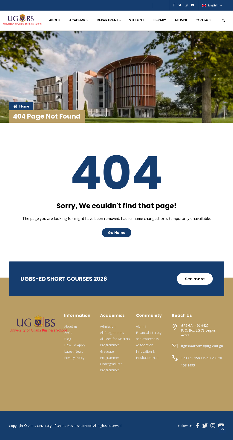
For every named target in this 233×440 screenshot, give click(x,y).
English (210, 5)
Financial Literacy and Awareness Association (148, 338)
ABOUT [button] (55, 20)
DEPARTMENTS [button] (109, 20)
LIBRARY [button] (160, 20)
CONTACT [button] (204, 20)
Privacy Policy (74, 357)
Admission (107, 326)
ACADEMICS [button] (79, 20)
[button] (223, 20)
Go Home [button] (116, 232)
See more (195, 279)
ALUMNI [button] (181, 20)
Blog (67, 339)
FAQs (68, 332)
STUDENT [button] (137, 20)
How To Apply (74, 345)
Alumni (141, 326)
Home (21, 106)
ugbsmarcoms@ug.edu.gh (202, 346)
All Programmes (112, 332)
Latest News (73, 351)
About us (71, 326)
